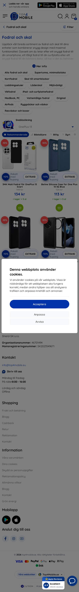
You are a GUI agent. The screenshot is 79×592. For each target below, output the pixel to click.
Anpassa (39, 314)
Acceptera (39, 304)
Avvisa (39, 321)
